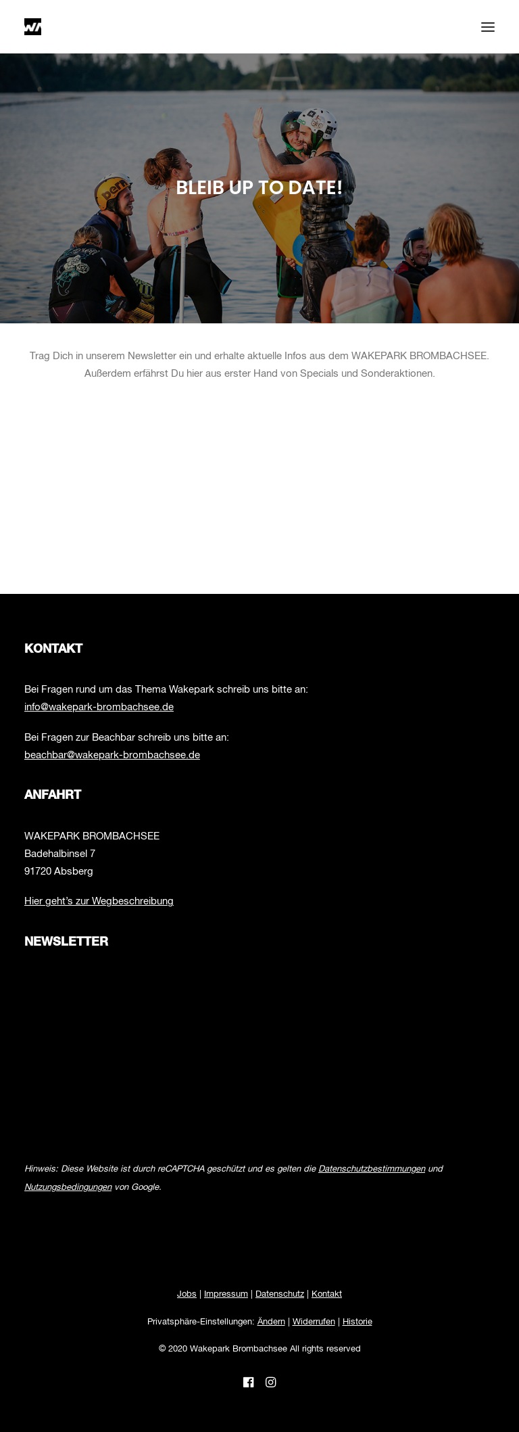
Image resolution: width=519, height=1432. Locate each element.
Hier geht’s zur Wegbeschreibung (99, 901)
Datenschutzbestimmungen (371, 1169)
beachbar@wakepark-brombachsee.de (112, 755)
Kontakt (327, 1294)
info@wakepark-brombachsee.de (99, 707)
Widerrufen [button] (314, 1322)
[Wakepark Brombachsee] (32, 26)
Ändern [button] (271, 1322)
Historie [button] (357, 1322)
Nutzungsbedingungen (68, 1187)
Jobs (187, 1294)
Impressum (226, 1294)
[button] (488, 26)
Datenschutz (279, 1294)
